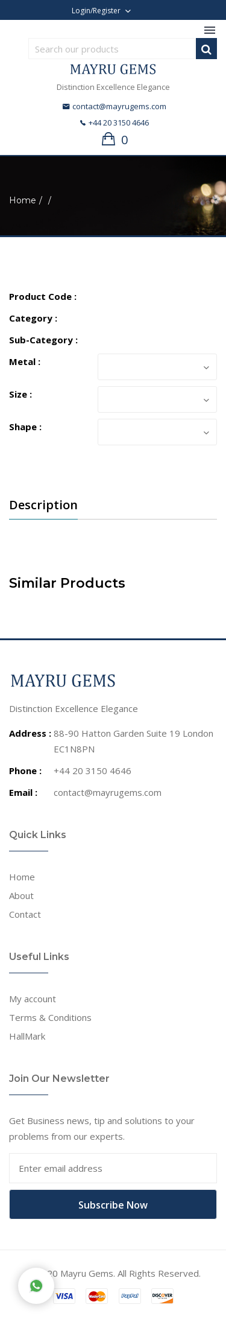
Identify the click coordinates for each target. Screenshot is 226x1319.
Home (22, 200)
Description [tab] (43, 505)
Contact (25, 914)
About (21, 895)
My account (32, 999)
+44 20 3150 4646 (114, 122)
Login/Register (96, 10)
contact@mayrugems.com (114, 106)
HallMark (27, 1036)
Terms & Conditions (50, 1017)
